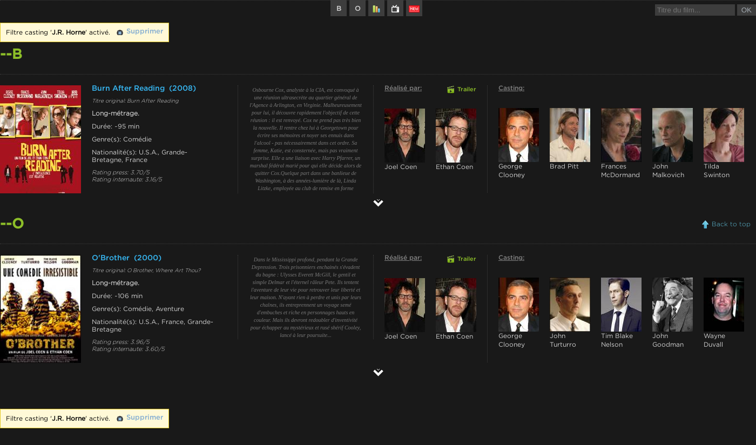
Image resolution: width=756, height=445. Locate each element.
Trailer (466, 89)
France (136, 160)
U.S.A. (148, 152)
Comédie (137, 139)
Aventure (170, 309)
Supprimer (144, 32)
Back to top (731, 224)
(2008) (182, 88)
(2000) (147, 258)
